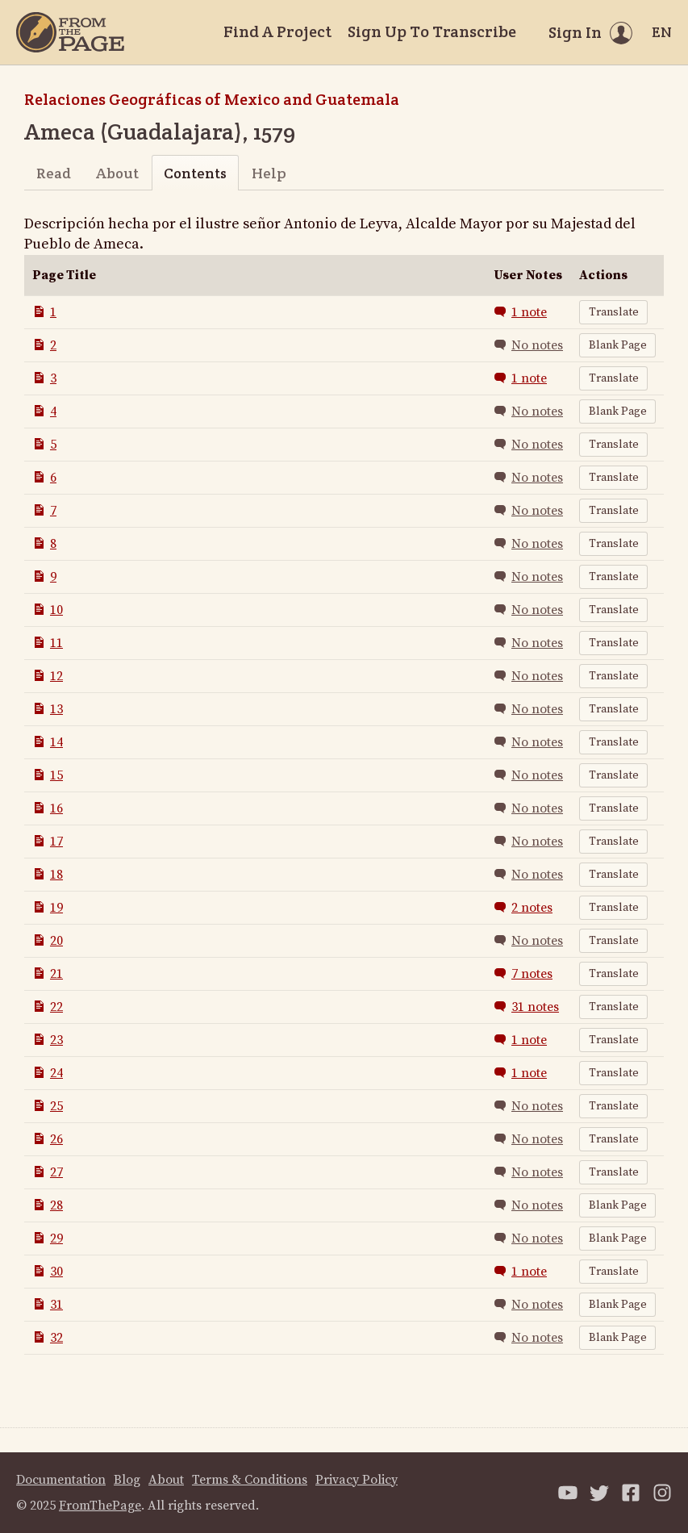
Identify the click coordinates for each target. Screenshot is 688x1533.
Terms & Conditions (249, 1480)
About (117, 173)
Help (269, 173)
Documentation (61, 1480)
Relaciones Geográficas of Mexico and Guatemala (211, 99)
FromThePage (100, 1505)
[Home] (70, 32)
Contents (195, 173)
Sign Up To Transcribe (432, 31)
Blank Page (618, 345)
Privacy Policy (356, 1480)
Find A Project (277, 31)
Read (53, 173)
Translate (614, 312)
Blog (127, 1480)
